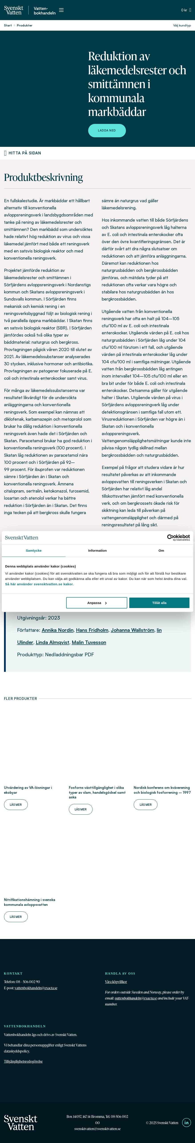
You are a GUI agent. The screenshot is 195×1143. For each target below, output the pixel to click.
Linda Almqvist (52, 642)
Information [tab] (97, 550)
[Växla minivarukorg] (186, 10)
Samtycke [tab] (34, 550)
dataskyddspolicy (16, 1051)
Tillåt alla (159, 603)
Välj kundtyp (182, 25)
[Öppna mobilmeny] (61, 10)
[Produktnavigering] (5, 153)
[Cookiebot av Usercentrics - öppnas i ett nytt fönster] (170, 537)
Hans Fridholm (92, 630)
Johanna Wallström (132, 630)
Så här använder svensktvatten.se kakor (39, 584)
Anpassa (97, 603)
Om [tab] (161, 550)
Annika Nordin (58, 630)
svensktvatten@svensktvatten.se (97, 1128)
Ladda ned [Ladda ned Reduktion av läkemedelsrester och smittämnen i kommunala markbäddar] (107, 130)
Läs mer (16, 804)
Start (8, 25)
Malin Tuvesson (89, 642)
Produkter (24, 25)
